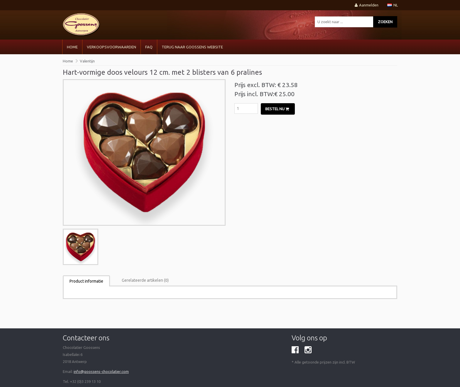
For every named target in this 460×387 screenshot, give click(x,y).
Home (72, 47)
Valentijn (87, 61)
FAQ (149, 47)
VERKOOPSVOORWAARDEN (111, 47)
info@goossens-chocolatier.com (101, 371)
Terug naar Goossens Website (192, 47)
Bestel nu (277, 109)
